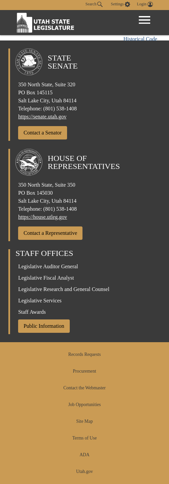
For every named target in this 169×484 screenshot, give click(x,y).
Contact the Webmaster (84, 387)
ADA (84, 454)
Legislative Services (39, 300)
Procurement (84, 371)
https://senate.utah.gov (42, 116)
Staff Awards (32, 312)
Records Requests (84, 354)
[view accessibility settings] (120, 4)
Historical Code (140, 39)
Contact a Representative (50, 233)
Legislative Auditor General (48, 266)
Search (94, 4)
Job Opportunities (84, 404)
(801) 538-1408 (60, 108)
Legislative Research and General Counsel (63, 289)
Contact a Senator (42, 132)
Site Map (84, 421)
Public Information (43, 326)
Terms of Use (84, 438)
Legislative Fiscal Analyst (46, 278)
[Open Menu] (144, 20)
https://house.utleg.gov (42, 217)
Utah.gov (84, 471)
